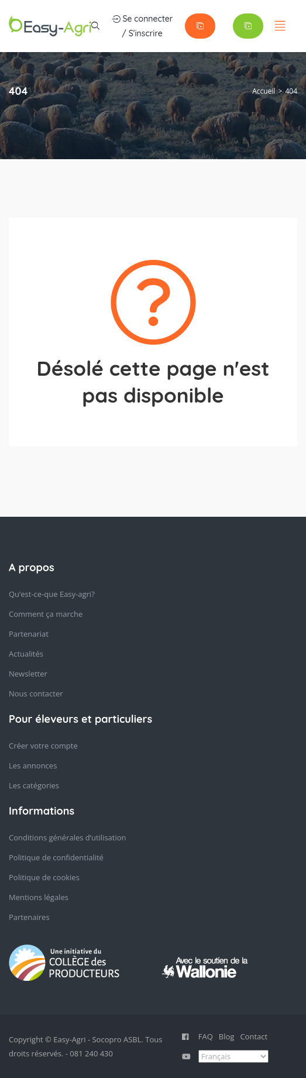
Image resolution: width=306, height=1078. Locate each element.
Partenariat (29, 634)
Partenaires (29, 917)
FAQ (205, 1036)
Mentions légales (38, 897)
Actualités (26, 653)
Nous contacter (36, 693)
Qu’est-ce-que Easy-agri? (52, 594)
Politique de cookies (44, 877)
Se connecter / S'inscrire (142, 25)
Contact (253, 1036)
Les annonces (33, 765)
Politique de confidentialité (56, 857)
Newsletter (28, 673)
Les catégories (34, 785)
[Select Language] (233, 1056)
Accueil (263, 91)
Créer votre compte (43, 745)
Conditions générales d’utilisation (67, 837)
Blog (227, 1036)
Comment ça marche (45, 614)
